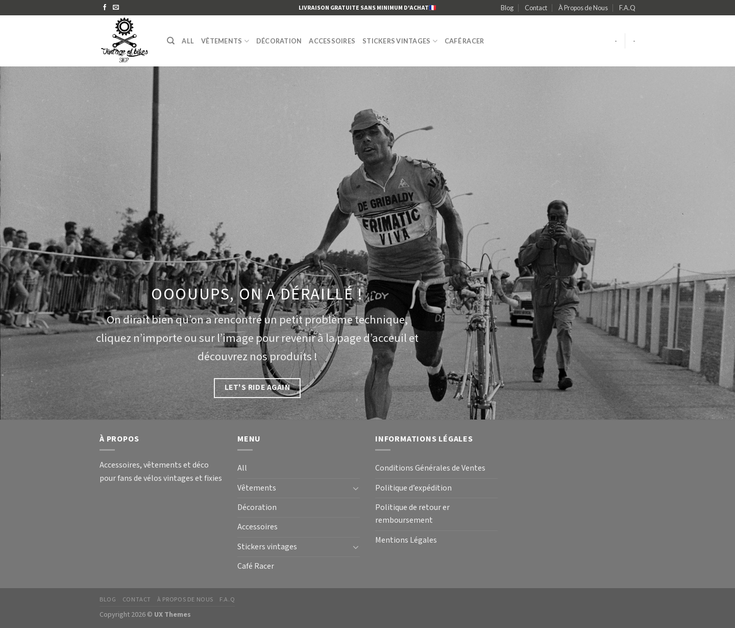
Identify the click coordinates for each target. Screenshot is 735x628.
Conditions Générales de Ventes (430, 468)
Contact (536, 8)
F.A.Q (627, 8)
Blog (507, 8)
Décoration (279, 41)
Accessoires (332, 41)
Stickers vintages (399, 41)
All (188, 41)
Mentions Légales (406, 540)
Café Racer (464, 41)
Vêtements (225, 41)
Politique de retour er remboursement (412, 514)
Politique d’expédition (413, 488)
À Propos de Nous (583, 8)
